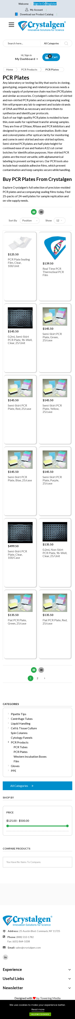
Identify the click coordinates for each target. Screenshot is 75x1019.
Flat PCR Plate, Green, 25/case (17, 621)
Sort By (13, 220)
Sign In (38, 3)
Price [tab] (10, 812)
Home (9, 69)
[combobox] (21, 43)
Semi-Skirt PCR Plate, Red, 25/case (19, 407)
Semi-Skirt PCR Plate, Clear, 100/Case (17, 554)
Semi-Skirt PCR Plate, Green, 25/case (52, 337)
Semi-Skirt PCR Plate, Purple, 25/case (52, 480)
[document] (37, 1009)
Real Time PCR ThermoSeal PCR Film (53, 272)
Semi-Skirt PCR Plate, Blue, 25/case (20, 478)
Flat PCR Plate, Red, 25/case (55, 621)
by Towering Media (48, 998)
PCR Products (29, 69)
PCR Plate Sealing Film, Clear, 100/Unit (19, 262)
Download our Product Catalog (36, 14)
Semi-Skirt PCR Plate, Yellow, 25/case (52, 408)
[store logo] (41, 26)
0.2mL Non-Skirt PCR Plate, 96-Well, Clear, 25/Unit (55, 553)
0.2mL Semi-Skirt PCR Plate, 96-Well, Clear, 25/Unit (20, 340)
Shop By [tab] (8, 797)
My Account (36, 9)
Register (51, 3)
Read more (38, 1009)
